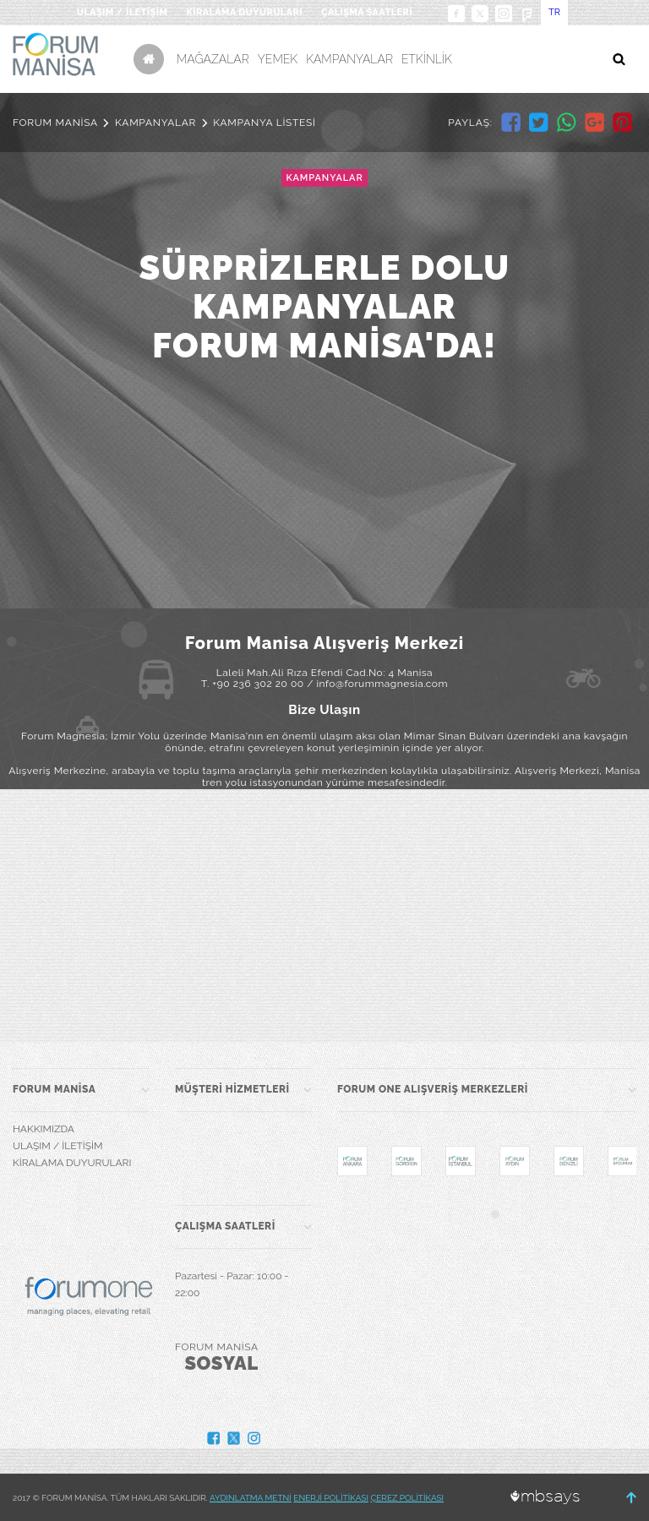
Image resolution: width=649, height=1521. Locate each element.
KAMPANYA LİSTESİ (264, 122)
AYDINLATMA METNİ (251, 1497)
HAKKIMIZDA (43, 1129)
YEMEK (277, 59)
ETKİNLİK (426, 59)
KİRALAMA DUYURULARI (244, 12)
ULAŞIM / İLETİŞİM (122, 12)
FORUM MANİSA (55, 122)
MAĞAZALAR (213, 59)
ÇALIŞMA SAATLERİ (366, 12)
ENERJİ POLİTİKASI (330, 1497)
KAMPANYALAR (349, 59)
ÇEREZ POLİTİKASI (407, 1497)
